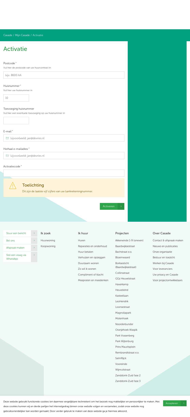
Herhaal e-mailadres (16, 149)
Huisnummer (63, 88)
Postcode (63, 66)
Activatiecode (12, 166)
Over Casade (162, 233)
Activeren (108, 206)
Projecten (122, 233)
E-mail (8, 131)
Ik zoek (46, 233)
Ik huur (83, 233)
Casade (7, 35)
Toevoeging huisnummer (63, 111)
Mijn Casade (22, 35)
